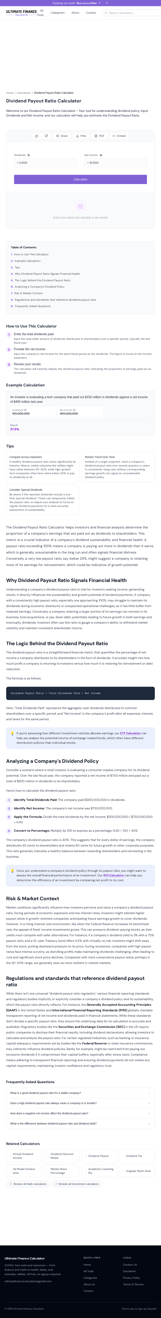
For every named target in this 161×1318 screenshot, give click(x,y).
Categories (58, 12)
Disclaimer (129, 1271)
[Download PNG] (81, 136)
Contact (91, 12)
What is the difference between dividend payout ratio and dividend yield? (80, 1123)
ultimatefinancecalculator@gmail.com (28, 1281)
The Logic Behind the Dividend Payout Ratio (42, 280)
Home (9, 93)
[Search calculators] (133, 13)
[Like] (36, 136)
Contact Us (130, 1264)
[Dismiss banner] (107, 3)
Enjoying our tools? (77, 3)
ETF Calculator (130, 733)
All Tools (40, 13)
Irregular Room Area (136, 1171)
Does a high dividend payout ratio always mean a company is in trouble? (80, 1103)
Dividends (22, 155)
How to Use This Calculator (31, 254)
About (75, 12)
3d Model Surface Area (22, 1171)
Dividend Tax (132, 1156)
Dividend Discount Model (59, 1156)
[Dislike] (46, 136)
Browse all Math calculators (27, 1184)
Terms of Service (133, 1284)
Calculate (80, 179)
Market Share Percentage (56, 1171)
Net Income (93, 155)
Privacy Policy (131, 1277)
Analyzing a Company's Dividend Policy (40, 286)
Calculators (24, 93)
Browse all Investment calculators (77, 1184)
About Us (89, 1284)
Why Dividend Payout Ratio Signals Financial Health (47, 273)
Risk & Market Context (28, 293)
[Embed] (119, 136)
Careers (88, 1291)
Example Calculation (27, 261)
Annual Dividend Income (21, 1156)
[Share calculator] (62, 136)
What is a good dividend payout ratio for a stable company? (80, 1092)
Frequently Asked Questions (33, 306)
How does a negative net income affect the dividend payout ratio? (80, 1113)
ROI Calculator (113, 875)
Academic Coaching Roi (98, 1171)
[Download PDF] (99, 136)
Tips (17, 267)
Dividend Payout (96, 1156)
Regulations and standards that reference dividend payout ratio (55, 299)
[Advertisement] (80, 53)
